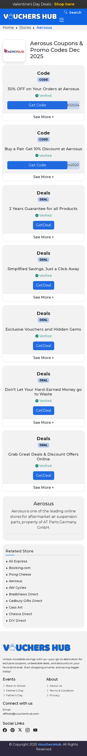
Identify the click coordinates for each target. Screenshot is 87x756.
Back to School (14, 685)
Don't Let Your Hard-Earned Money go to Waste (43, 391)
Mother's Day (13, 690)
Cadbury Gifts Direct (23, 601)
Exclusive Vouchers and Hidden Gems (43, 329)
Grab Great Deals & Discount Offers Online (43, 456)
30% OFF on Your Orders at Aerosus (43, 89)
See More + (43, 117)
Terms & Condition (60, 690)
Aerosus (13, 581)
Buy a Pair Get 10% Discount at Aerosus (43, 149)
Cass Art (14, 607)
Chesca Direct (18, 614)
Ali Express (16, 561)
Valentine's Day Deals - (43, 4)
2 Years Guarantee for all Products (43, 208)
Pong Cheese (18, 574)
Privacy (53, 695)
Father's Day (13, 695)
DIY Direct (15, 621)
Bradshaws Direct (21, 594)
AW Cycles (15, 588)
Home (8, 27)
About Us (54, 685)
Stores (25, 27)
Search (73, 12)
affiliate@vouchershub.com (21, 713)
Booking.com (18, 568)
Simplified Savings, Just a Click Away (43, 269)
